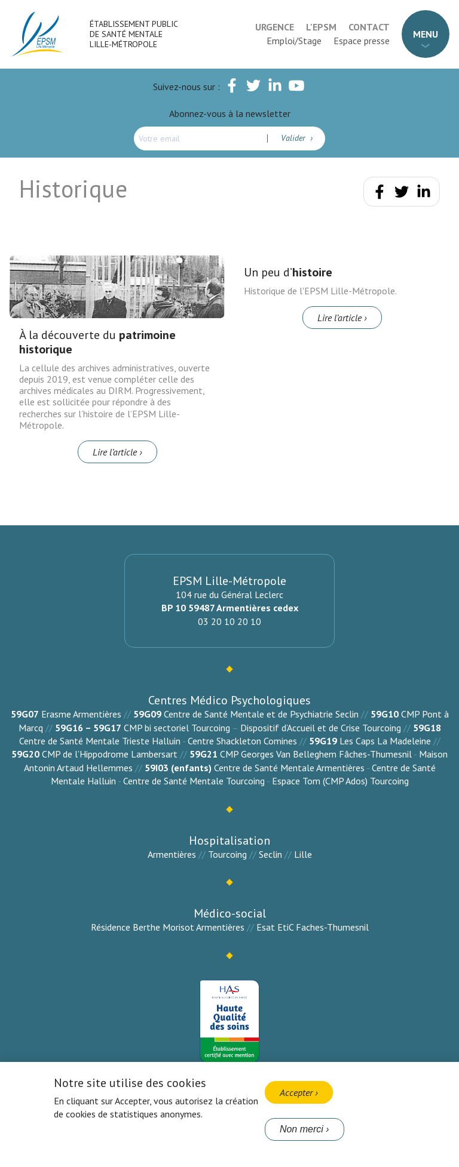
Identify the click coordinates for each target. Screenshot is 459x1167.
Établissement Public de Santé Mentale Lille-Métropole (134, 34)
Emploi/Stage (294, 41)
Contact (369, 27)
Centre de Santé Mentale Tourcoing (194, 781)
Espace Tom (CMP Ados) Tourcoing (340, 781)
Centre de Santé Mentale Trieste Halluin (99, 741)
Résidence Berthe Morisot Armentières (167, 927)
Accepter (296, 1092)
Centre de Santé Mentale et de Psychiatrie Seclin (261, 714)
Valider (294, 138)
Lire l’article (115, 452)
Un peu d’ (288, 272)
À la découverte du (97, 342)
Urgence (274, 27)
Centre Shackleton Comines (242, 741)
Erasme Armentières (81, 714)
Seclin (270, 854)
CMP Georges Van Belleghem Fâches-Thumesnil (316, 754)
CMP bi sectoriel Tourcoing (177, 728)
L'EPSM (321, 27)
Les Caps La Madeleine (385, 741)
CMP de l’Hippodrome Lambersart (110, 754)
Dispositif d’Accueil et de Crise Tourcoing (320, 728)
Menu (425, 34)
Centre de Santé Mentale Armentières (289, 768)
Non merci (301, 1129)
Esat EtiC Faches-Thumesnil (312, 927)
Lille (303, 854)
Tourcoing (227, 854)
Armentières (172, 854)
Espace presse (361, 41)
